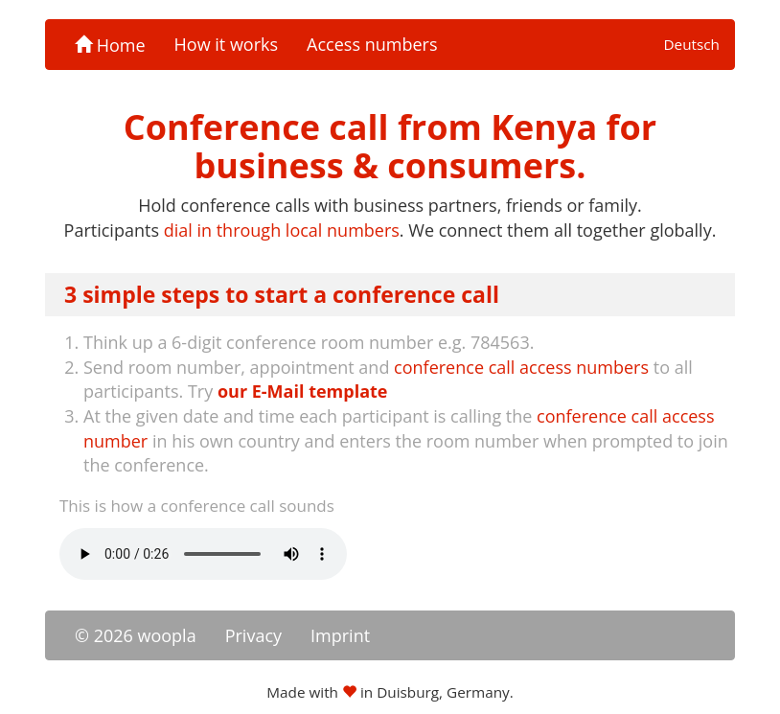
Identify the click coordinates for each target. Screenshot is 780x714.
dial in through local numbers (282, 230)
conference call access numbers (521, 367)
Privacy (253, 635)
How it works (226, 44)
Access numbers (372, 44)
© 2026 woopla (135, 635)
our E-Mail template (303, 391)
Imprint (340, 635)
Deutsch (691, 44)
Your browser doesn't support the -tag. (203, 554)
